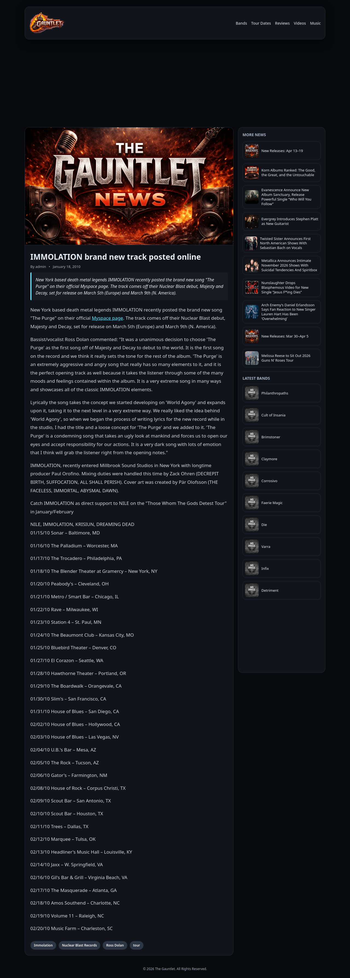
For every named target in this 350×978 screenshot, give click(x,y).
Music (315, 23)
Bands (241, 23)
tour (136, 945)
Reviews (282, 23)
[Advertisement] (175, 84)
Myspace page (107, 318)
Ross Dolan (115, 945)
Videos (300, 23)
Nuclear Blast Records (79, 945)
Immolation (43, 945)
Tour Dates (261, 23)
